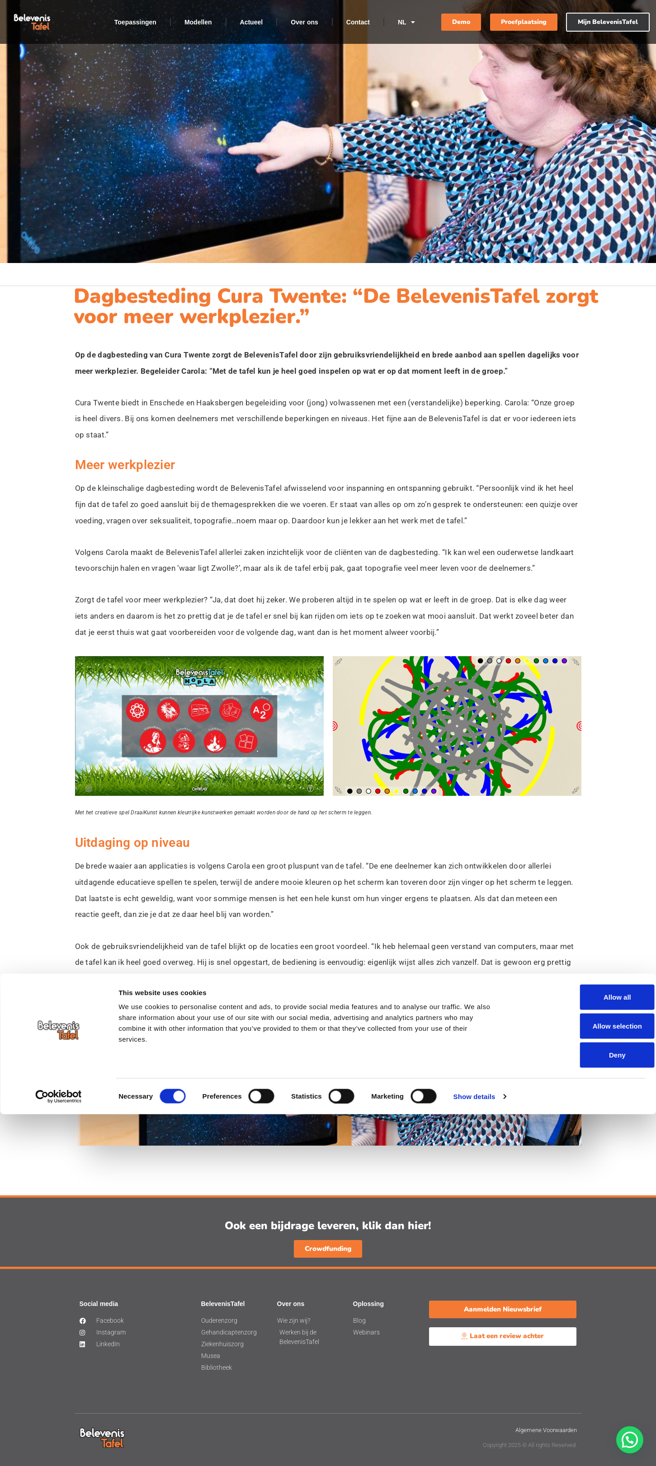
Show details (474, 1448)
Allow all (581, 1349)
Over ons (304, 22)
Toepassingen (135, 22)
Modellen (198, 22)
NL (406, 22)
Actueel (251, 22)
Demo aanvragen (490, 1089)
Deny (580, 1406)
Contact (358, 22)
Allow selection (580, 1377)
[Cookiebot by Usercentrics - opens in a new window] (58, 1448)
